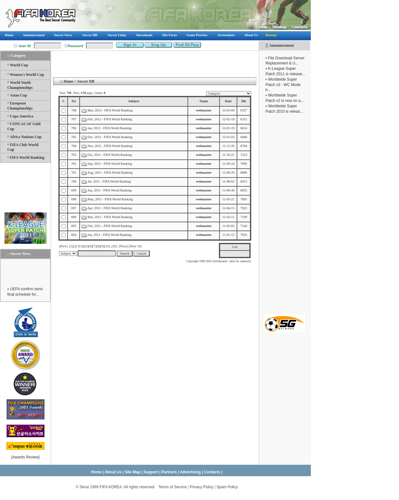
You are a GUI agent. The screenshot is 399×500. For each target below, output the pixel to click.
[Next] (123, 246)
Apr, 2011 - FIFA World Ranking (109, 208)
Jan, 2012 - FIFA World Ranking (110, 128)
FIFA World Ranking (27, 157)
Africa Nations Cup (26, 137)
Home (68, 81)
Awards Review (25, 457)
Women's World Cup (27, 74)
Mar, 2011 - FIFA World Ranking (110, 217)
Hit (243, 101)
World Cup (19, 65)
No (74, 101)
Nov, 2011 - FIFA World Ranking (110, 146)
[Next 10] (134, 246)
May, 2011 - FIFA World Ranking (110, 199)
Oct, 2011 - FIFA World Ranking (110, 155)
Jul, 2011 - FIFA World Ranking (109, 181)
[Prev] (63, 246)
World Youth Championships (20, 85)
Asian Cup (18, 95)
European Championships (20, 105)
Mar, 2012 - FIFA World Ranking (110, 110)
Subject (133, 101)
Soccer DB (85, 81)
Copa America (21, 116)
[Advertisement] (284, 214)
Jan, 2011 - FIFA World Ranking (110, 235)
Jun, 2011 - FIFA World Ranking (110, 190)
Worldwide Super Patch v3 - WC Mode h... (283, 84)
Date (228, 101)
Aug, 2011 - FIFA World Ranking (110, 172)
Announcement (281, 45)
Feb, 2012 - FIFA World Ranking (110, 119)
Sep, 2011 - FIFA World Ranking (110, 163)
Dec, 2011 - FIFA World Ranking (110, 137)
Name (204, 101)
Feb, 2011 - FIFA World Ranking (110, 226)
